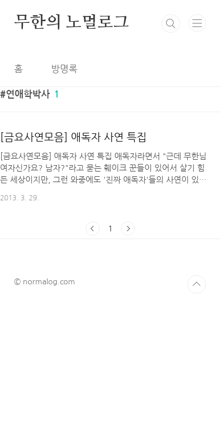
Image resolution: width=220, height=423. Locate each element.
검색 (171, 23)
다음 (128, 228)
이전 (93, 228)
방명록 (64, 68)
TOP (196, 284)
